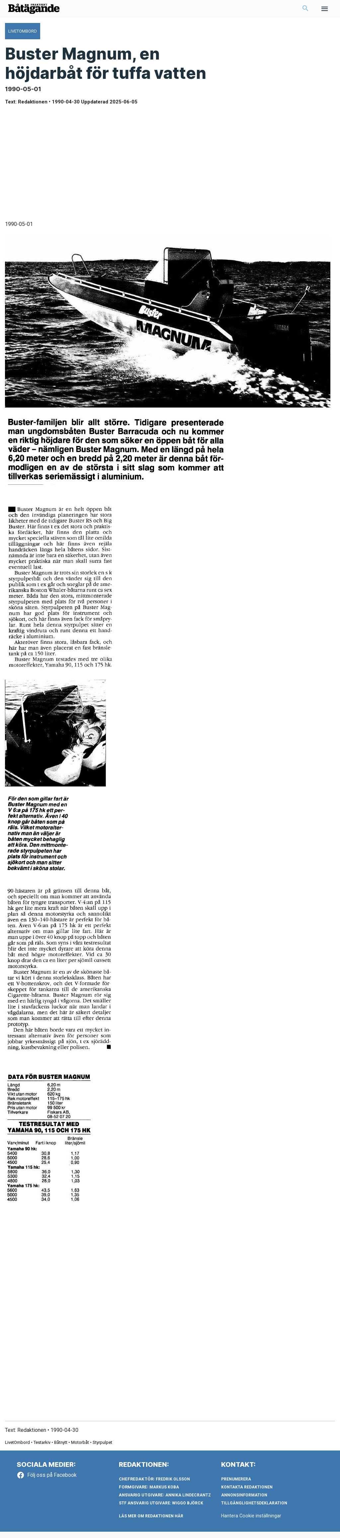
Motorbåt (80, 1448)
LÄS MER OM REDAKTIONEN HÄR (151, 1522)
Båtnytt (60, 1448)
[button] (305, 12)
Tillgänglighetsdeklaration (254, 1509)
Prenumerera (236, 1485)
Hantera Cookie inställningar (251, 1522)
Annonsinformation (244, 1501)
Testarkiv (42, 1448)
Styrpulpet (102, 1448)
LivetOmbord (17, 1448)
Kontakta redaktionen (247, 1493)
